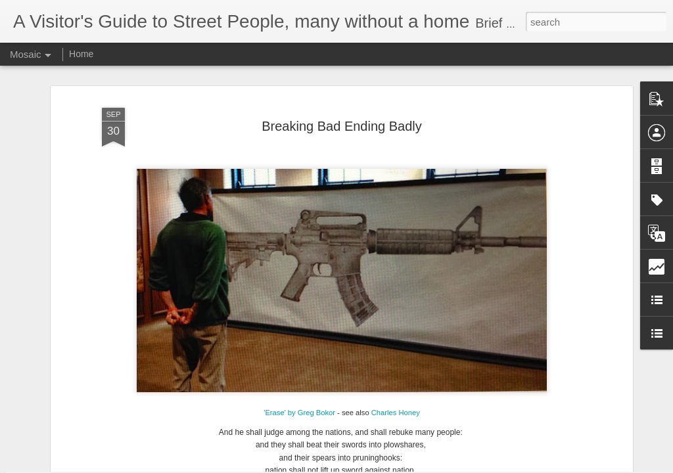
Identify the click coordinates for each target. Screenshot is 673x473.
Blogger (377, 466)
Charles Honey (395, 349)
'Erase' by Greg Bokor (299, 349)
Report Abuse (416, 466)
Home (81, 54)
